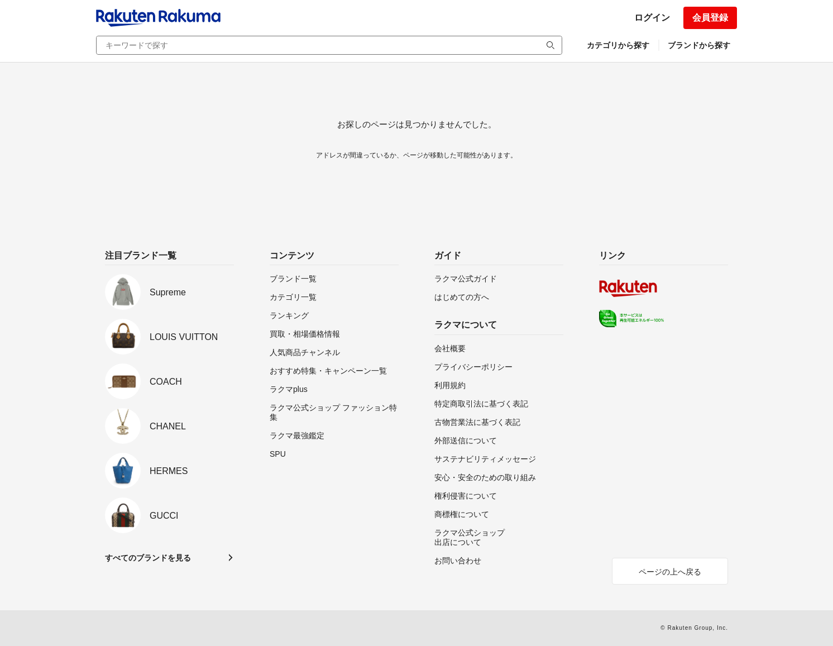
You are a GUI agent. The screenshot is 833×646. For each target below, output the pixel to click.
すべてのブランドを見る (148, 557)
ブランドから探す (699, 45)
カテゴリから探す (618, 45)
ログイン (652, 17)
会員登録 (710, 17)
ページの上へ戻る (670, 571)
